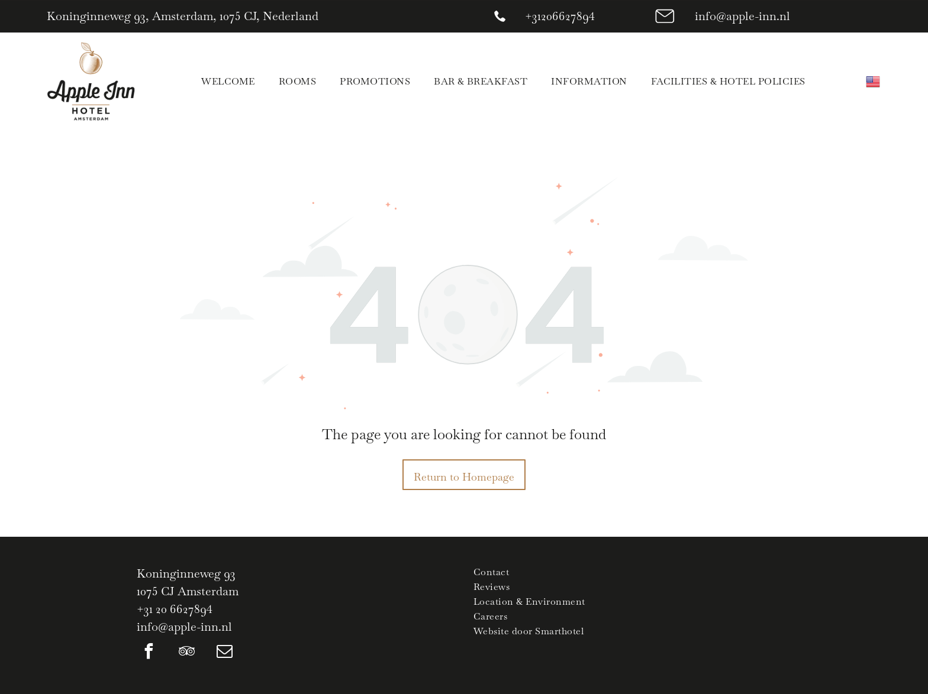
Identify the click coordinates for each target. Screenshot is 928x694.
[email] (224, 653)
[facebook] (148, 653)
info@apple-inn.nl (742, 16)
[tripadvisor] (186, 653)
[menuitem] (227, 81)
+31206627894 (560, 16)
